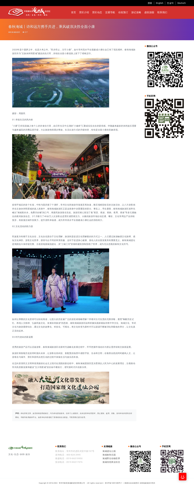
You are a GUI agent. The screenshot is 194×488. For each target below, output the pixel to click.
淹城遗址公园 (109, 451)
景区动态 (97, 12)
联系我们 (162, 12)
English (159, 3)
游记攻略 (136, 12)
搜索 (150, 3)
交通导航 (110, 12)
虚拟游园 (149, 12)
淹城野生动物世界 (111, 458)
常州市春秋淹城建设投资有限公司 (72, 483)
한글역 (170, 3)
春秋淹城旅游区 (14, 32)
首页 (73, 12)
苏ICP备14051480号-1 (113, 483)
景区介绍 (84, 12)
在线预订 (123, 12)
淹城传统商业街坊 (111, 462)
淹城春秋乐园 (109, 455)
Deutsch (181, 3)
